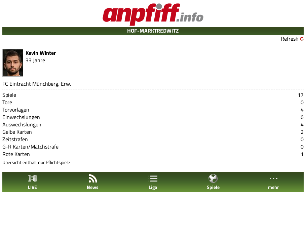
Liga (153, 182)
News (93, 182)
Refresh (290, 39)
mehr (273, 182)
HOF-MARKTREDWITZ (153, 31)
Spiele (213, 182)
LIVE (33, 182)
